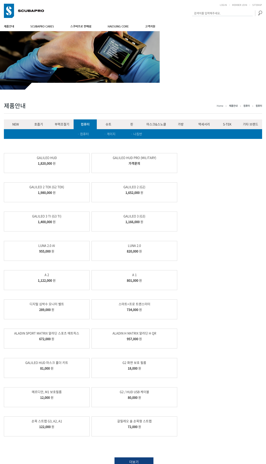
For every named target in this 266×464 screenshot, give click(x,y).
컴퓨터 (85, 124)
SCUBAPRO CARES (42, 26)
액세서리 (204, 124)
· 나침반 (136, 133)
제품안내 (9, 26)
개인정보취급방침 (251, 427)
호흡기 (38, 124)
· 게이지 (109, 133)
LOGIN (223, 5)
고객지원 (150, 26)
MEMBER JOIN (239, 5)
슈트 (108, 124)
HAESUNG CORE (118, 26)
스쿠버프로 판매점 (80, 26)
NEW (15, 124)
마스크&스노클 (156, 124)
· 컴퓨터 (83, 133)
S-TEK (227, 124)
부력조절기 (62, 124)
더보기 (134, 331)
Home (220, 106)
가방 (181, 124)
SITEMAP (257, 5)
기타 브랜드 (250, 124)
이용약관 (228, 427)
